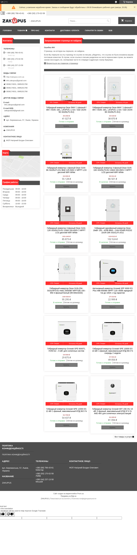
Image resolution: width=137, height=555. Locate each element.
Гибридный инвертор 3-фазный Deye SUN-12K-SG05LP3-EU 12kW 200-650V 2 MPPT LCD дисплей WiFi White (66, 230)
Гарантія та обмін (94, 30)
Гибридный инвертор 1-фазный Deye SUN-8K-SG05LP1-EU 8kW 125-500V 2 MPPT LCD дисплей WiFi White (66, 170)
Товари (21, 30)
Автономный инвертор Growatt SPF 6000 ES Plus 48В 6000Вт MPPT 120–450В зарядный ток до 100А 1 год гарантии (113, 290)
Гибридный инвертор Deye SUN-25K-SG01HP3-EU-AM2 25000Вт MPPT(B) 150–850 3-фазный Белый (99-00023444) (66, 290)
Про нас (35, 30)
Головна (7, 30)
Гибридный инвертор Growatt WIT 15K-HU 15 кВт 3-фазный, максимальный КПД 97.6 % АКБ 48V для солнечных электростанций (112, 411)
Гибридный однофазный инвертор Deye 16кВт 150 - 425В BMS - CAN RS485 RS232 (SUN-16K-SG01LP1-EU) (112, 230)
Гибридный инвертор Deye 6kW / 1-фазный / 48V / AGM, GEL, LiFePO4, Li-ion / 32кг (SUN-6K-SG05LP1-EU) (112, 109)
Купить (66, 126)
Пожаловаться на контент (60, 499)
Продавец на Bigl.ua (68, 496)
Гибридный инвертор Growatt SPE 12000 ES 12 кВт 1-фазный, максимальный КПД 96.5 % (66, 410)
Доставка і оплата (69, 30)
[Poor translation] (10, 514)
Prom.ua (80, 494)
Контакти (50, 30)
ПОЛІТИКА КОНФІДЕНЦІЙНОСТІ (16, 455)
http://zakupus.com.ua (15, 77)
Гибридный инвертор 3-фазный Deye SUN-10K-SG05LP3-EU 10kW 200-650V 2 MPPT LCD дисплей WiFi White (112, 170)
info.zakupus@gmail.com (16, 80)
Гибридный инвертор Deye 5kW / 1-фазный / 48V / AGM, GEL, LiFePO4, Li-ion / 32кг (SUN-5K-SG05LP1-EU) (66, 109)
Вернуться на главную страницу (62, 63)
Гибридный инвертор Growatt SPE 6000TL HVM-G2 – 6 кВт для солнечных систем (66, 350)
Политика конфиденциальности (83, 499)
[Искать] (108, 21)
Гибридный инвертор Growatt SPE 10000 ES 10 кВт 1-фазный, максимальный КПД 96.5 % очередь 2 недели (112, 351)
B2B (110, 30)
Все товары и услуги (123, 437)
